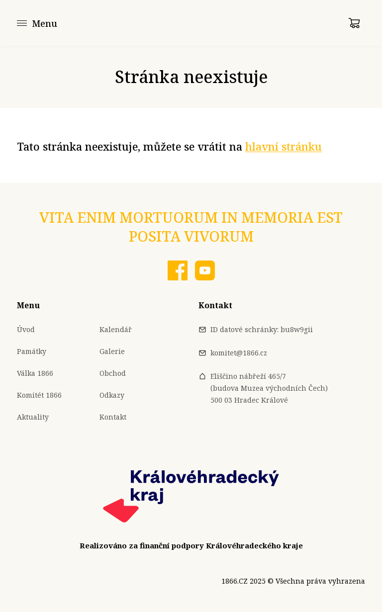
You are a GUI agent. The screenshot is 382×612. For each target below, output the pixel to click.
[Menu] (37, 23)
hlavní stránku (283, 146)
